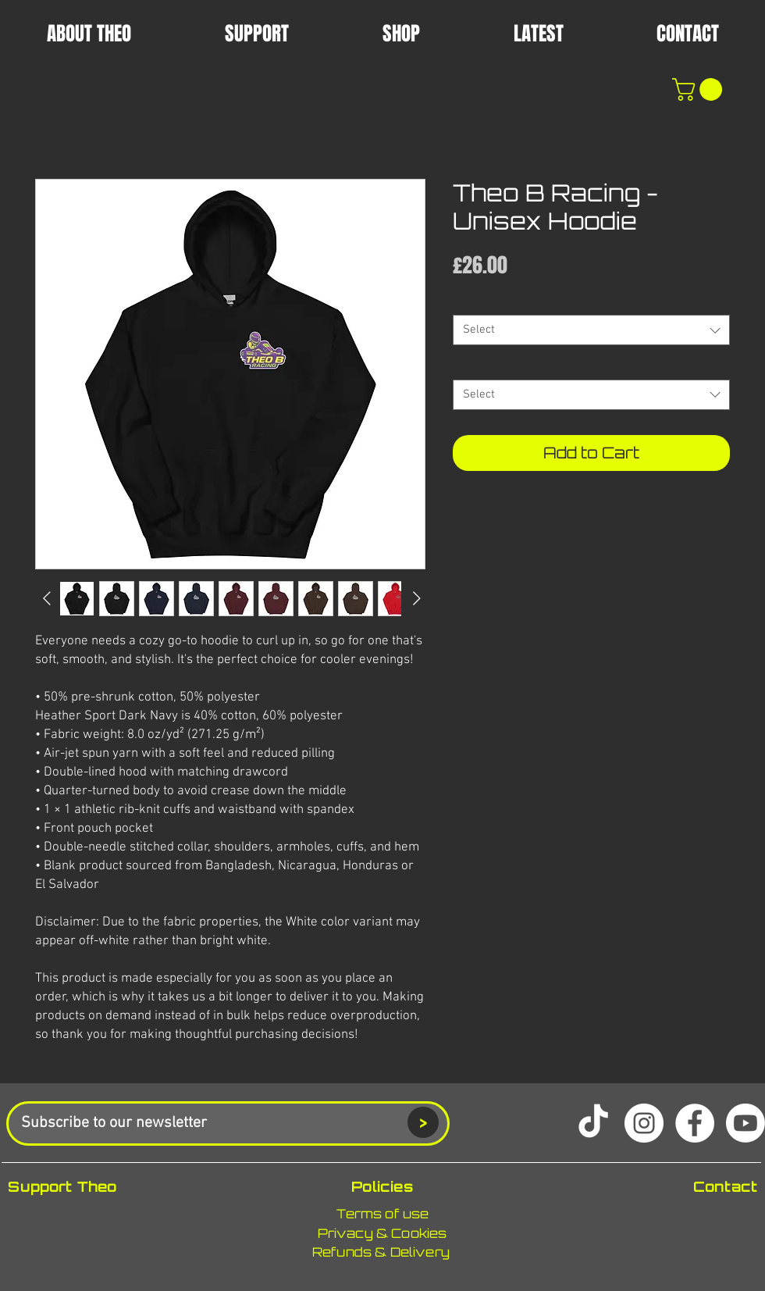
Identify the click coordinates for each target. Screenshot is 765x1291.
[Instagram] (644, 1123)
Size (466, 365)
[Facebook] (694, 1123)
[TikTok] (593, 1123)
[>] (423, 1122)
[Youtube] (745, 1123)
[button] (538, 32)
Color (469, 301)
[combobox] (591, 330)
